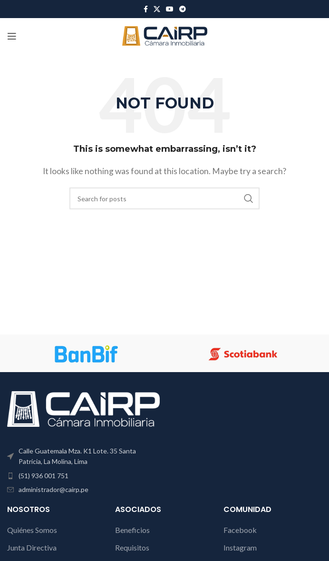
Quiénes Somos (32, 529)
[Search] (164, 198)
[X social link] (157, 9)
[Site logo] (164, 34)
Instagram (240, 547)
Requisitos (132, 547)
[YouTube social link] (169, 9)
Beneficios (132, 529)
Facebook (240, 529)
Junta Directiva (32, 547)
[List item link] (83, 476)
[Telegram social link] (182, 9)
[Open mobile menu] (11, 36)
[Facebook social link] (146, 9)
